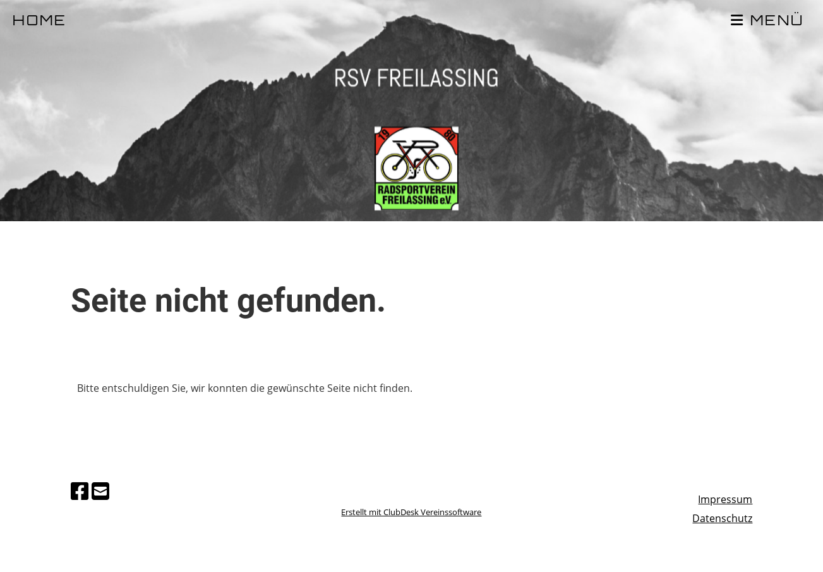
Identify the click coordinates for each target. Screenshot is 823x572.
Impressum (725, 499)
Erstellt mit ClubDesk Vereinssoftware (411, 512)
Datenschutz (722, 518)
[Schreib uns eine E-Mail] (100, 490)
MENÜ (767, 21)
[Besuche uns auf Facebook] (79, 490)
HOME (40, 22)
